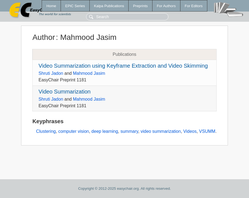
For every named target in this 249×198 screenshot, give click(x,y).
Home (51, 6)
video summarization (161, 131)
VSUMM (207, 131)
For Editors (194, 6)
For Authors (166, 6)
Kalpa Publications (109, 6)
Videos (190, 131)
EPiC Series (75, 6)
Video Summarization (64, 92)
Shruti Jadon (50, 73)
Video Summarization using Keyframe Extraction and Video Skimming (123, 66)
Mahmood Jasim (89, 73)
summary (129, 131)
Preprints (140, 6)
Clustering (46, 131)
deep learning (104, 131)
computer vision (73, 131)
